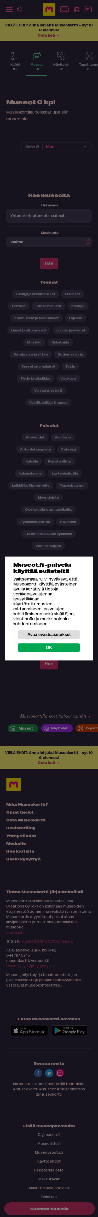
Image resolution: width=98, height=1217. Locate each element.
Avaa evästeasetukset (49, 634)
